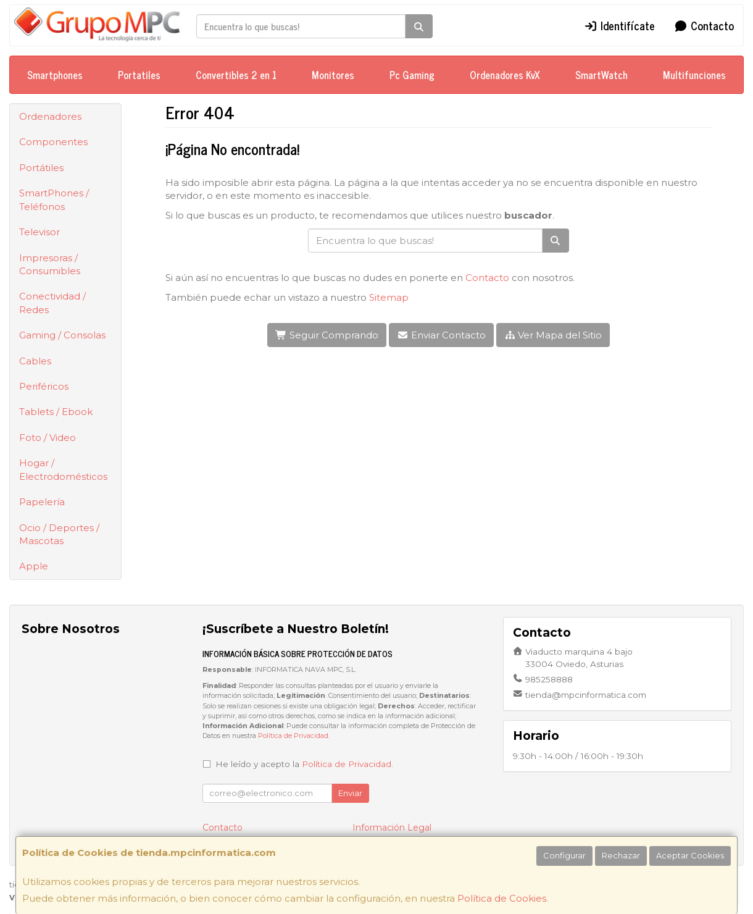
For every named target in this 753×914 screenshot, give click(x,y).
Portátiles (41, 168)
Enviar (350, 793)
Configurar (564, 855)
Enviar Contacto (441, 335)
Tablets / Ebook (56, 411)
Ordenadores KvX (505, 75)
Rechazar (621, 855)
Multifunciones (694, 75)
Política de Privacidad (293, 736)
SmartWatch (601, 75)
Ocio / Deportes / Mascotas (59, 534)
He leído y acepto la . (304, 764)
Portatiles (139, 75)
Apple (33, 566)
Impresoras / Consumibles (49, 264)
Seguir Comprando (326, 335)
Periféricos (44, 386)
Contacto (703, 25)
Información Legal (391, 827)
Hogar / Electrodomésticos (63, 469)
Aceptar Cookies (690, 855)
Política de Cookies (501, 898)
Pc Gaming (412, 75)
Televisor (39, 232)
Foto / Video (47, 437)
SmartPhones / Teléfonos (54, 199)
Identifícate (619, 25)
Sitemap (389, 297)
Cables (35, 361)
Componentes (53, 142)
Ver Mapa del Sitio (553, 335)
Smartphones (55, 75)
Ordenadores (50, 116)
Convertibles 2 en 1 (236, 75)
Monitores (333, 75)
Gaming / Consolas (62, 335)
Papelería (42, 502)
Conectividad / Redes (52, 302)
